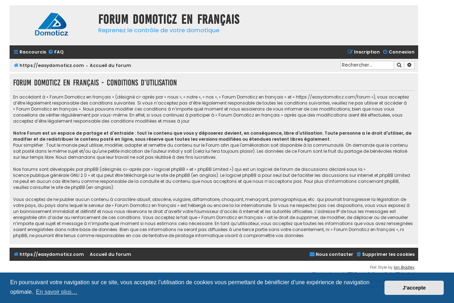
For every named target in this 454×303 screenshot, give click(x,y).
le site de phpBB (173, 175)
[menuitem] (55, 52)
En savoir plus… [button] (56, 292)
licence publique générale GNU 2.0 (50, 175)
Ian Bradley (404, 267)
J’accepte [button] (414, 288)
